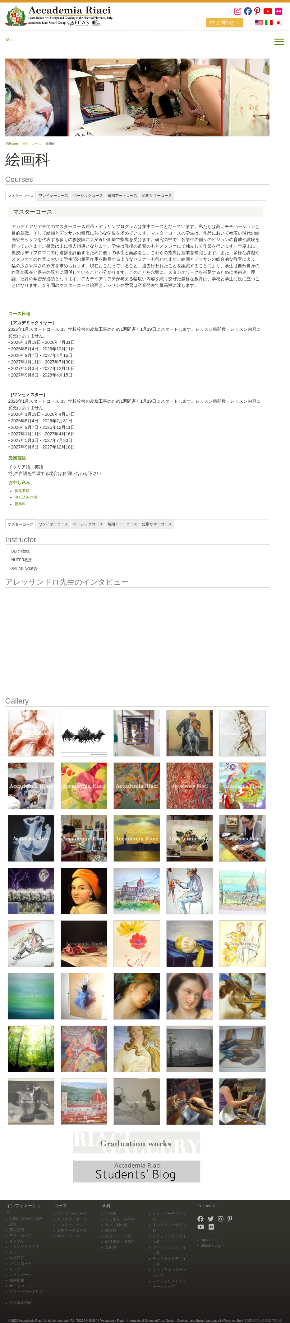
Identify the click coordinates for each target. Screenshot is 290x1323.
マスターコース (70, 1225)
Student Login (211, 1245)
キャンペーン (20, 1275)
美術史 (110, 1247)
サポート (16, 1252)
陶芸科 (110, 1230)
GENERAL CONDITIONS (264, 1320)
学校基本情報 (20, 1303)
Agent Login (210, 1240)
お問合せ (225, 22)
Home (13, 143)
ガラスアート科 (118, 1236)
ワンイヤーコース (72, 1214)
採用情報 (16, 1280)
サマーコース (68, 1236)
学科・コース (31, 143)
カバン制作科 (116, 1225)
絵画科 (110, 1214)
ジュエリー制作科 (120, 1219)
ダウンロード (20, 1263)
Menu (11, 40)
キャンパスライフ (24, 1247)
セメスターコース (72, 1219)
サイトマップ (20, 1286)
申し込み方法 (26, 497)
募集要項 (22, 491)
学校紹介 (16, 1258)
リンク (15, 1269)
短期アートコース (72, 1230)
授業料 (20, 504)
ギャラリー (18, 1241)
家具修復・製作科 (120, 1242)
